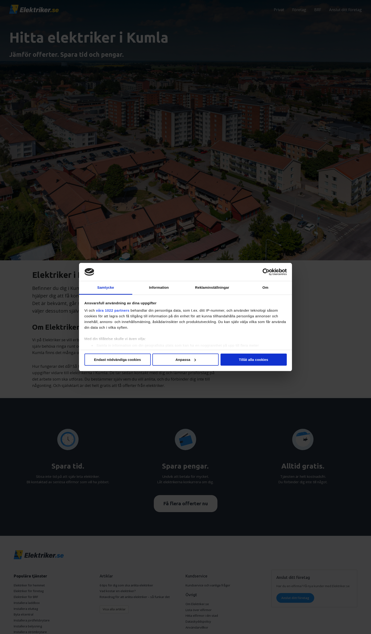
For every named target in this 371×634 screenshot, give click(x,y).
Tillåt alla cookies (253, 360)
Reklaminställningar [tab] (212, 287)
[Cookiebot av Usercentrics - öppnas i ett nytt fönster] (266, 271)
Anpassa (185, 360)
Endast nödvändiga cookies (117, 360)
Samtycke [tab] (105, 287)
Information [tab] (159, 287)
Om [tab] (265, 287)
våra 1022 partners (113, 310)
